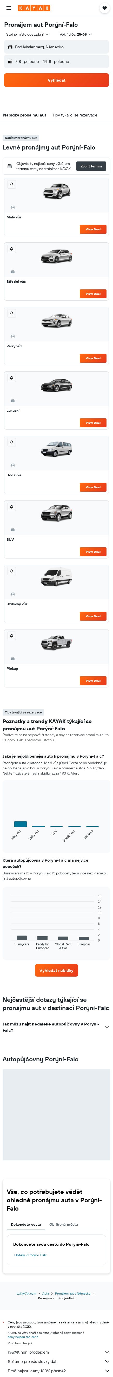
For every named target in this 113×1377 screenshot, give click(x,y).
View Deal (93, 229)
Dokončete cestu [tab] (26, 1224)
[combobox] (27, 34)
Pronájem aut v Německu (72, 1293)
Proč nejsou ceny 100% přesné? (59, 1371)
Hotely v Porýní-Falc (30, 1255)
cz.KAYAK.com (26, 1293)
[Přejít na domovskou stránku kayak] (34, 8)
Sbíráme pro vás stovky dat (59, 1361)
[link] (56, 970)
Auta (45, 1293)
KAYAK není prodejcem (59, 1352)
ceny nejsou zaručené (23, 1337)
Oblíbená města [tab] (63, 1224)
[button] (9, 8)
